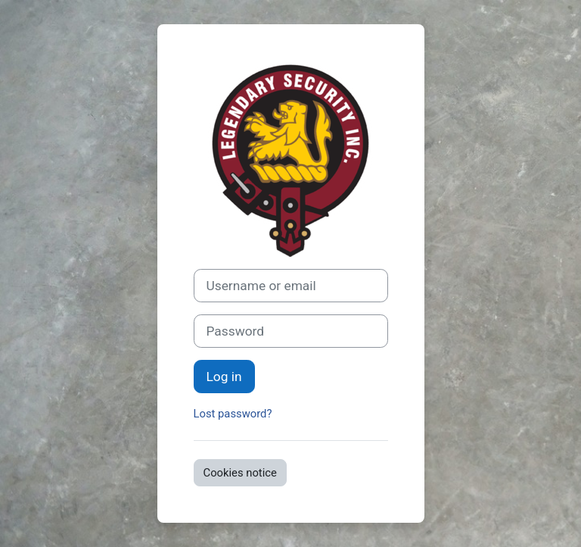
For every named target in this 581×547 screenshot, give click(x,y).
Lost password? (233, 413)
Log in (224, 376)
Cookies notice (240, 473)
